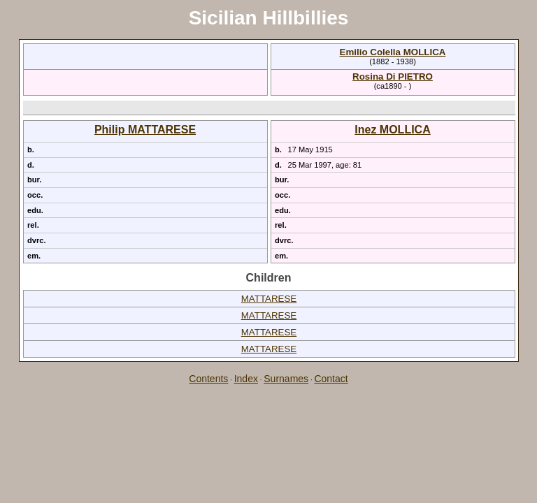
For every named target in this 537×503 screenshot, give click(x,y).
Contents (208, 378)
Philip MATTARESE (145, 130)
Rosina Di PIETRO (392, 76)
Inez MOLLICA (392, 130)
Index (246, 378)
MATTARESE (268, 298)
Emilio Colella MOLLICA (393, 52)
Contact (331, 378)
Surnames (286, 378)
